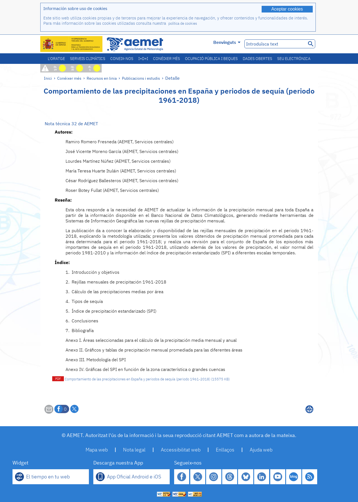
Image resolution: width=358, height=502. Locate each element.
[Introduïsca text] (275, 44)
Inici (48, 78)
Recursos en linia (102, 78)
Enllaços (225, 449)
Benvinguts (227, 42)
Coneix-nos (121, 58)
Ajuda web (261, 449)
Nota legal (134, 449)
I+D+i (143, 58)
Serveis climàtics (87, 58)
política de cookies (182, 23)
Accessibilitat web (181, 449)
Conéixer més (166, 58)
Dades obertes (257, 58)
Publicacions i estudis (141, 78)
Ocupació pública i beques (211, 58)
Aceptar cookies (287, 9)
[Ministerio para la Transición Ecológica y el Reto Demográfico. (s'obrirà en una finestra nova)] (71, 44)
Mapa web (97, 449)
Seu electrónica (294, 58)
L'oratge (56, 58)
